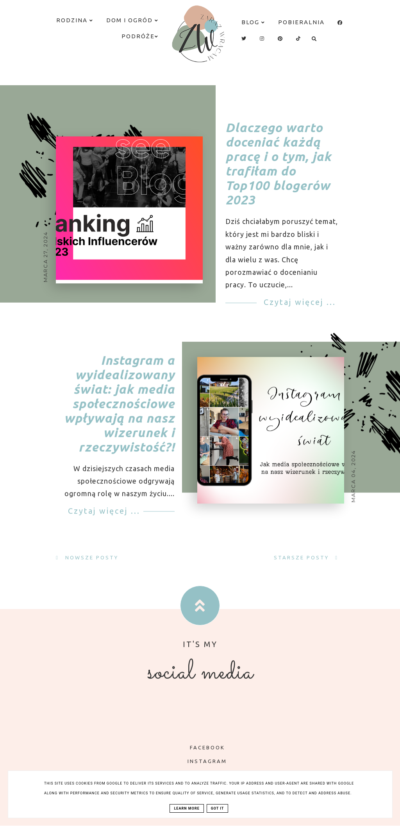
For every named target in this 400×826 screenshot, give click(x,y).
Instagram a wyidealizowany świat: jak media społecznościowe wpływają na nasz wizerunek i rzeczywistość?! (119, 412)
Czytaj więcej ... (298, 301)
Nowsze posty (90, 557)
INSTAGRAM (201, 761)
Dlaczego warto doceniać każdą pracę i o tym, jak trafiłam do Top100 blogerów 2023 (278, 164)
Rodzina (74, 20)
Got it (217, 808)
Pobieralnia (301, 22)
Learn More (186, 808)
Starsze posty (302, 557)
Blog (253, 22)
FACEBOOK (202, 747)
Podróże (140, 36)
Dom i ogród (132, 20)
